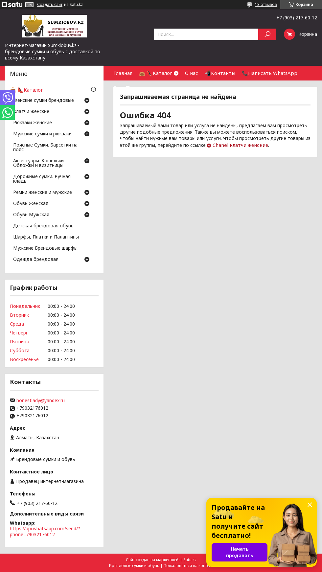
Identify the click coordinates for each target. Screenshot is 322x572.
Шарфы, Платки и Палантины (46, 237)
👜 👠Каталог (155, 73)
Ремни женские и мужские (42, 192)
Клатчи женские (31, 111)
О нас (191, 73)
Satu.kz (189, 559)
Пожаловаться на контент (188, 565)
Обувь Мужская (31, 214)
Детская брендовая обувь (43, 226)
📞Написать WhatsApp (269, 73)
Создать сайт (49, 4)
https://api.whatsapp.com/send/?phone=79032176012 (45, 531)
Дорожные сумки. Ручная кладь (42, 179)
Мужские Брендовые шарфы (45, 248)
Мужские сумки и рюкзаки (42, 134)
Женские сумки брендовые (43, 100)
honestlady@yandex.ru (40, 400)
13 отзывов (266, 4)
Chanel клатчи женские (240, 145)
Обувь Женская (30, 203)
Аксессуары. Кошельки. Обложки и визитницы (39, 163)
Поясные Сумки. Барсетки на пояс (45, 147)
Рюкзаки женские (32, 123)
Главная (122, 73)
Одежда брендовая (35, 259)
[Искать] (267, 34)
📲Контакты (220, 73)
